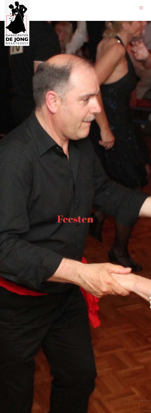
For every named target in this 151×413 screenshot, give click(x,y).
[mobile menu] (141, 8)
